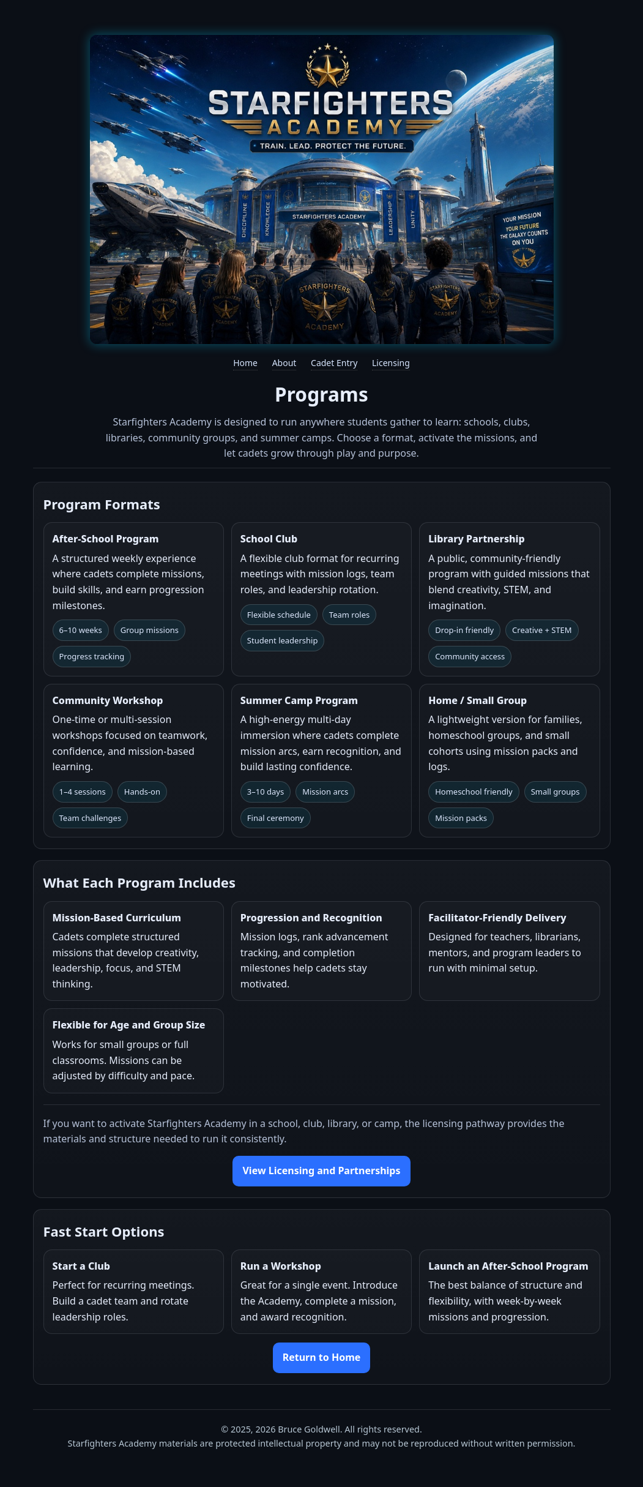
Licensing (391, 363)
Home (245, 363)
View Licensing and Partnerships (321, 1170)
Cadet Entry (334, 363)
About (284, 363)
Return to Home (322, 1357)
